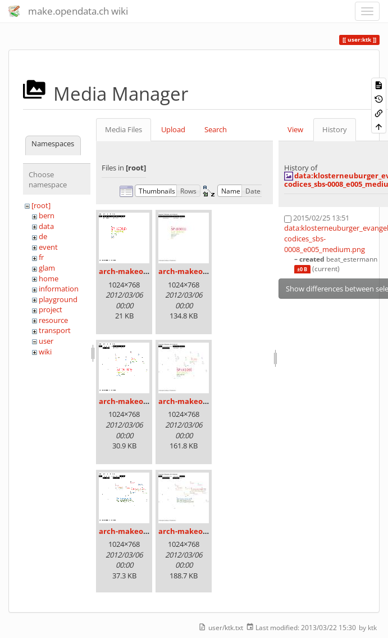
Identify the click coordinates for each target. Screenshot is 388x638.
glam (47, 268)
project (50, 309)
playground (58, 299)
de (43, 236)
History (334, 129)
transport (55, 330)
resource (53, 320)
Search (215, 129)
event (48, 247)
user (46, 341)
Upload (173, 129)
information (59, 289)
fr (41, 257)
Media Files (123, 129)
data (46, 226)
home (48, 278)
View (295, 129)
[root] (41, 205)
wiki (45, 352)
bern (46, 215)
